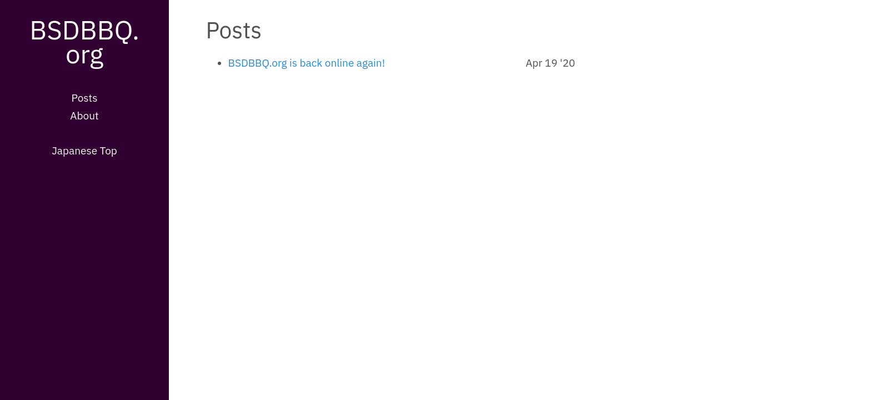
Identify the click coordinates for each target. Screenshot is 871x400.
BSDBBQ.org (84, 41)
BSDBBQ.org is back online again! (307, 62)
